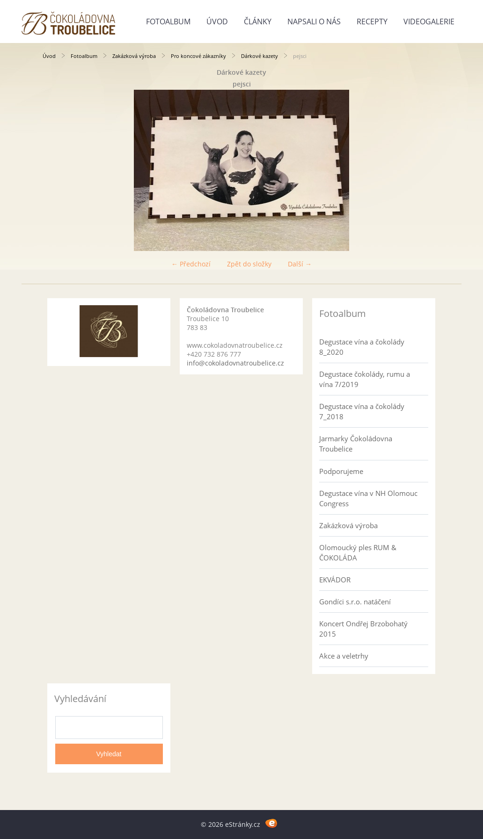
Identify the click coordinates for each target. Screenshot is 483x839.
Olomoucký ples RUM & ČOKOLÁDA (357, 552)
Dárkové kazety (259, 55)
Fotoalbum (168, 21)
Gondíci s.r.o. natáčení (355, 601)
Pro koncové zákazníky (198, 55)
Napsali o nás (314, 21)
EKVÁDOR (335, 579)
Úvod (217, 21)
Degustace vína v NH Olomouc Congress (368, 498)
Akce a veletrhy (343, 655)
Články (257, 21)
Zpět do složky (249, 263)
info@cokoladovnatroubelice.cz (235, 363)
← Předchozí (191, 263)
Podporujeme (341, 471)
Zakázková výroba (134, 55)
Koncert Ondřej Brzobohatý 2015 (363, 628)
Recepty (372, 21)
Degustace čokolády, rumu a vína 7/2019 (364, 379)
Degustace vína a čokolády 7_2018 (361, 411)
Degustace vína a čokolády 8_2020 (361, 347)
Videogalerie (428, 21)
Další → (300, 263)
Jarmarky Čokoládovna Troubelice (355, 443)
